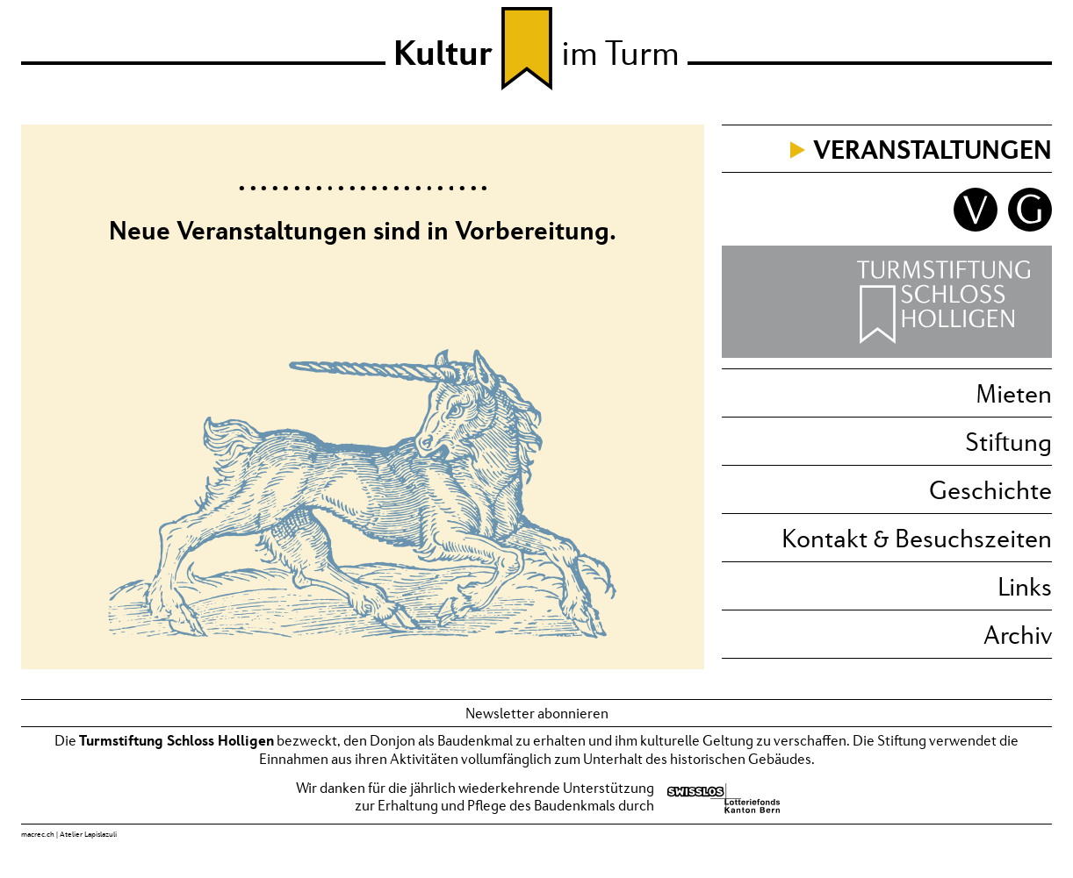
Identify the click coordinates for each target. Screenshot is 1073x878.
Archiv (1017, 634)
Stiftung (1008, 441)
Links (1024, 586)
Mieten (1014, 393)
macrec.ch (37, 834)
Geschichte (990, 489)
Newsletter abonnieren (537, 713)
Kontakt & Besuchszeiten (916, 537)
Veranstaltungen (932, 148)
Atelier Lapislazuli (88, 834)
